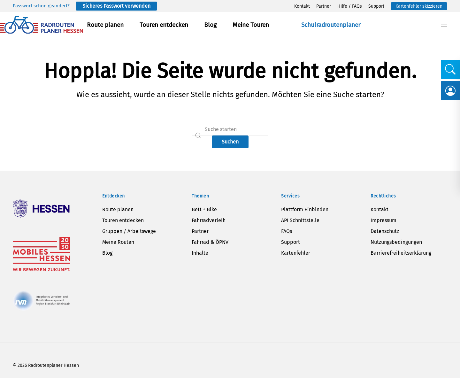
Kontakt (302, 6)
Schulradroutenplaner (330, 24)
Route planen (105, 24)
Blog (210, 24)
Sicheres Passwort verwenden (116, 6)
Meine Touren (251, 24)
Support (376, 6)
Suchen (230, 142)
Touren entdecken (164, 24)
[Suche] (230, 129)
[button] (444, 25)
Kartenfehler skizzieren (418, 6)
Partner (323, 6)
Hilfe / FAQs (349, 6)
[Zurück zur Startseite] (41, 25)
